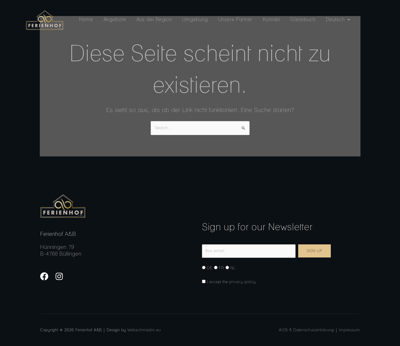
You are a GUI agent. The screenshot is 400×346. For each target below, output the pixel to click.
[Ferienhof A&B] (44, 19)
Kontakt (267, 19)
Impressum (349, 330)
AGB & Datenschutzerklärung (306, 330)
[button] (342, 19)
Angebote (114, 19)
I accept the (229, 281)
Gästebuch (298, 19)
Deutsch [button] (333, 19)
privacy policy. (243, 281)
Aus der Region (152, 19)
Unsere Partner (232, 19)
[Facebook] (44, 276)
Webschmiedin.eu (144, 330)
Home (86, 19)
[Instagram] (59, 276)
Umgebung (192, 19)
